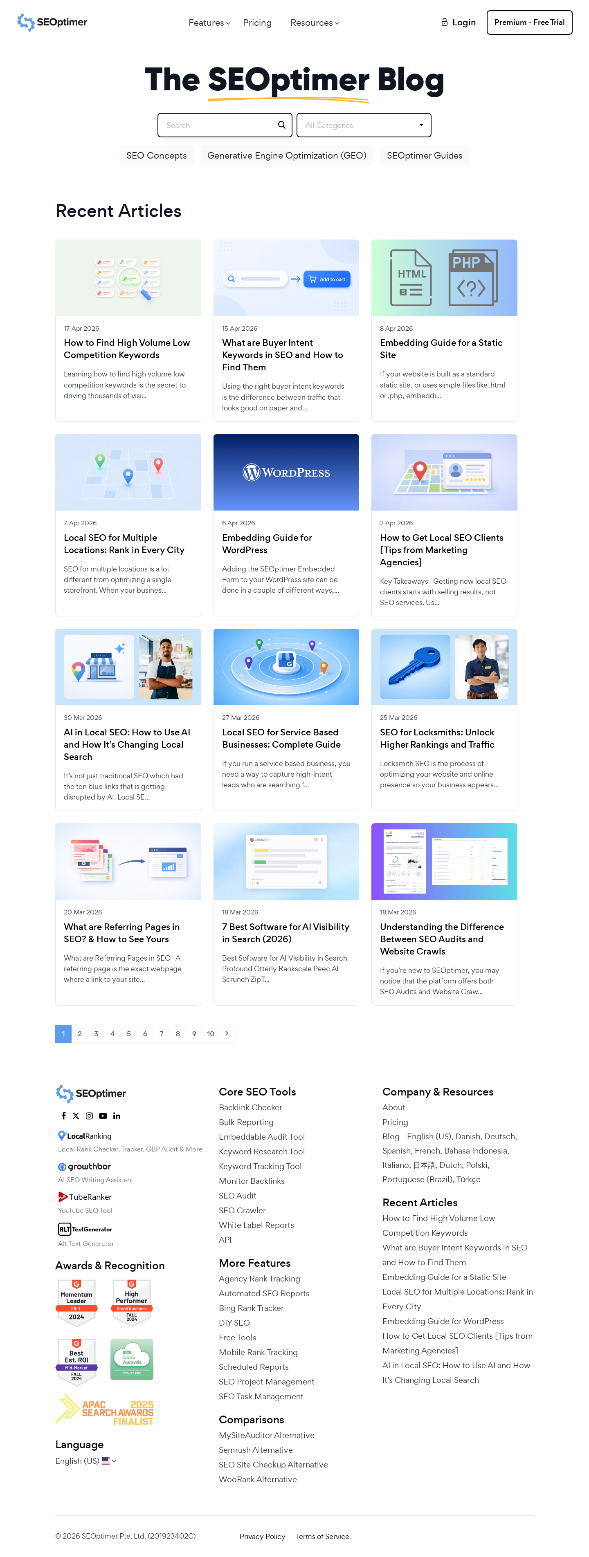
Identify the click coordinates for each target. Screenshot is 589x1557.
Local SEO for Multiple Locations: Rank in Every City (124, 544)
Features (206, 22)
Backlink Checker (250, 1107)
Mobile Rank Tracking (258, 1352)
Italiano (395, 1165)
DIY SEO (234, 1322)
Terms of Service (322, 1536)
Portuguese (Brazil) (417, 1179)
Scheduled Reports (254, 1367)
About (393, 1107)
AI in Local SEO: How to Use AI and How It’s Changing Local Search (127, 744)
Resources (311, 22)
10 (210, 1034)
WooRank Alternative (258, 1479)
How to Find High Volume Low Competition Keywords (127, 349)
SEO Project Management (267, 1381)
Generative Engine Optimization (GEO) (286, 155)
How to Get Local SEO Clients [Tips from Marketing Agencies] (442, 550)
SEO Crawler (242, 1210)
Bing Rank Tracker (251, 1308)
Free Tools (237, 1337)
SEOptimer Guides (425, 155)
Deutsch (499, 1136)
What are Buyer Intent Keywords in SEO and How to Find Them (282, 355)
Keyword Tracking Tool (260, 1166)
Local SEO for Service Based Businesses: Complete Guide (281, 738)
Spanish (396, 1150)
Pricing (257, 22)
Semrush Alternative (256, 1450)
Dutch (450, 1165)
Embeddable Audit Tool (262, 1136)
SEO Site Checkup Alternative (273, 1464)
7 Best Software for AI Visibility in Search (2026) (285, 933)
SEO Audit (237, 1195)
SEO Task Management (261, 1396)
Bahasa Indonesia (475, 1150)
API (225, 1239)
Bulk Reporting (246, 1122)
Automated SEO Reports (264, 1293)
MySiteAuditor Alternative (267, 1435)
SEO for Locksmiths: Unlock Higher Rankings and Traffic (437, 738)
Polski (477, 1165)
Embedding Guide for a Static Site (441, 349)
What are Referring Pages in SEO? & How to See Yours (122, 933)
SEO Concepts (156, 155)
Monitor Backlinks (252, 1181)
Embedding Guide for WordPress (267, 544)
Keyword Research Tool (262, 1151)
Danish (467, 1136)
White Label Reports (256, 1225)
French (427, 1150)
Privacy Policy (263, 1536)
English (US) (429, 1136)
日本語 (424, 1165)
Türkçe (468, 1179)
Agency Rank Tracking (259, 1278)
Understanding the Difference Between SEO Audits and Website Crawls (442, 939)
